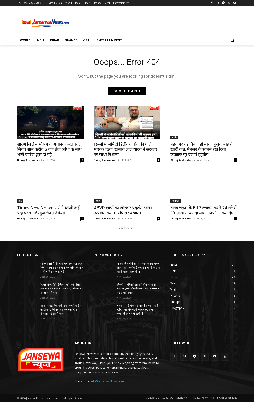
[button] (232, 40)
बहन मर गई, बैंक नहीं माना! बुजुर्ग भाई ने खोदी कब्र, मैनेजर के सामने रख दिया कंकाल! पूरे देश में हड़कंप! (201, 149)
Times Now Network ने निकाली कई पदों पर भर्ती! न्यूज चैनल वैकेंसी (48, 210)
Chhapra (22, 137)
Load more (127, 227)
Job (20, 200)
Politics (175, 200)
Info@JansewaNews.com (107, 381)
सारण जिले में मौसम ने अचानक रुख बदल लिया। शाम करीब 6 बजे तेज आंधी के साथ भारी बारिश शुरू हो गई (49, 149)
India (174, 137)
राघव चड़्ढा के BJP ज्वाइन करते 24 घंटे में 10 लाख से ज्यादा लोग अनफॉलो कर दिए (203, 210)
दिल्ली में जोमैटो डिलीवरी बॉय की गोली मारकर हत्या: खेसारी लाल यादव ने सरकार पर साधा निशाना (125, 149)
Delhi (98, 137)
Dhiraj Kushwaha (27, 160)
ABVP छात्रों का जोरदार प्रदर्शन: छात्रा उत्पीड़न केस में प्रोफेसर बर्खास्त (123, 210)
